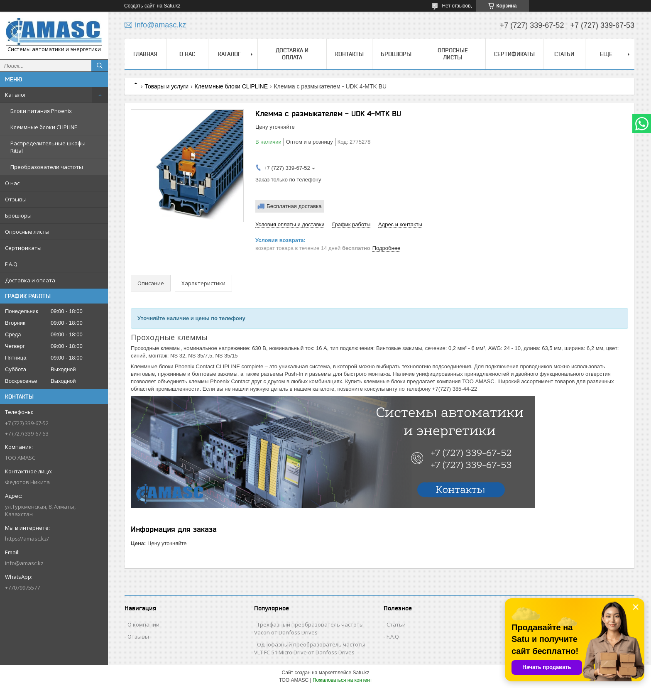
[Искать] (99, 65)
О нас (12, 183)
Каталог (15, 94)
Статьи (564, 54)
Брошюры (18, 215)
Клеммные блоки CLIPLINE (43, 127)
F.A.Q (11, 264)
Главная (145, 54)
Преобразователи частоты (46, 167)
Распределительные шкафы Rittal (48, 147)
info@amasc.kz (24, 563)
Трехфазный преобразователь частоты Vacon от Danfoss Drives (309, 628)
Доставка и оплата (30, 280)
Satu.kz (360, 673)
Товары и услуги (166, 86)
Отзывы (16, 199)
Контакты (349, 54)
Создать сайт (139, 6)
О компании (143, 624)
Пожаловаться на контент (342, 680)
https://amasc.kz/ (27, 538)
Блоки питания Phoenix (41, 111)
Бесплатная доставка (294, 206)
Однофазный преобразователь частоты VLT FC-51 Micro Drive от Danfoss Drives (309, 648)
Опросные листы (27, 231)
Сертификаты (23, 248)
